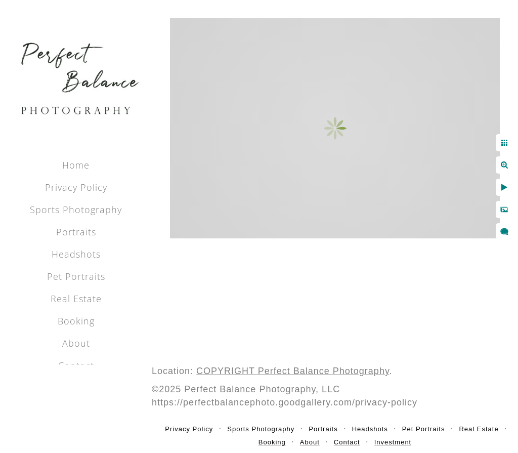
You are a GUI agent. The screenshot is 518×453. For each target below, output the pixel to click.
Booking (76, 321)
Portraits (76, 232)
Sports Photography (76, 209)
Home (76, 165)
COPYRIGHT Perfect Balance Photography (293, 371)
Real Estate (76, 299)
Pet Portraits (76, 276)
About (76, 343)
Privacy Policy (76, 187)
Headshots (76, 254)
